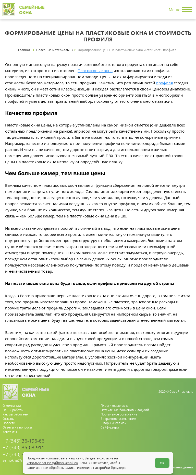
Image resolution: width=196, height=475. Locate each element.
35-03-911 (23, 447)
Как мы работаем (15, 414)
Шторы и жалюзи (114, 423)
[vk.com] (190, 450)
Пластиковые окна (95, 70)
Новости (9, 423)
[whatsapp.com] (173, 450)
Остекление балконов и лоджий (125, 410)
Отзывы (8, 418)
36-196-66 (23, 441)
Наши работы (13, 410)
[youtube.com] (181, 450)
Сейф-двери (110, 427)
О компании (12, 405)
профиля (164, 82)
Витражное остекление (118, 418)
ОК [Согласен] (162, 463)
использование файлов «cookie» (52, 462)
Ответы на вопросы (17, 427)
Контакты (10, 432)
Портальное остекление (119, 414)
